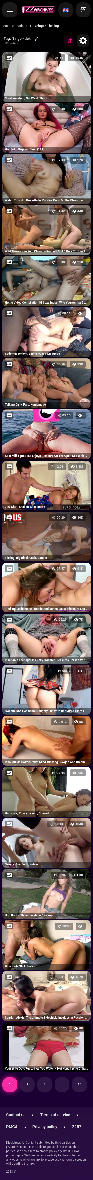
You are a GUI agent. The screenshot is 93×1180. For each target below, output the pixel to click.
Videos (22, 26)
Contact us (15, 1114)
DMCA (12, 1126)
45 (79, 1084)
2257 (76, 1126)
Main (6, 26)
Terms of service (55, 1114)
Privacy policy (44, 1126)
